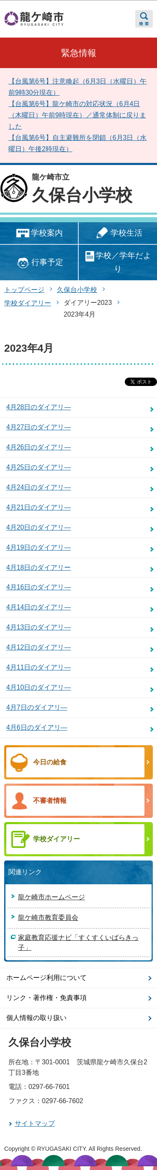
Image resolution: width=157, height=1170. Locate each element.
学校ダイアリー (27, 303)
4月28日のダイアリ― (38, 407)
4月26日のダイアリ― (38, 447)
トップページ (24, 289)
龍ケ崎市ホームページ (51, 897)
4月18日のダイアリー (38, 567)
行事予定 (38, 262)
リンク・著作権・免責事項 (46, 997)
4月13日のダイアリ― (38, 627)
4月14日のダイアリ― (38, 607)
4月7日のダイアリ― (36, 707)
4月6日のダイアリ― (36, 727)
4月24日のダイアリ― (38, 487)
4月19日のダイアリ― (38, 547)
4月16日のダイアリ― (38, 587)
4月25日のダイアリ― (38, 467)
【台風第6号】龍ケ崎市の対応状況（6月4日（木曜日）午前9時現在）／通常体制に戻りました (77, 115)
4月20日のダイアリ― (38, 527)
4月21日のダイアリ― (38, 507)
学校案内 (39, 233)
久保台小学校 (82, 195)
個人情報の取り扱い (36, 1017)
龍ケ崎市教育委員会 (48, 917)
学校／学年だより (117, 262)
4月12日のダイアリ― (38, 647)
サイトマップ (35, 1123)
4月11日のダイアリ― (38, 667)
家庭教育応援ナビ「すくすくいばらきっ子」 (78, 942)
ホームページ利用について (46, 977)
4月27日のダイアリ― (38, 427)
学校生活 (117, 233)
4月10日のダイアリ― (38, 687)
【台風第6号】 (30, 137)
